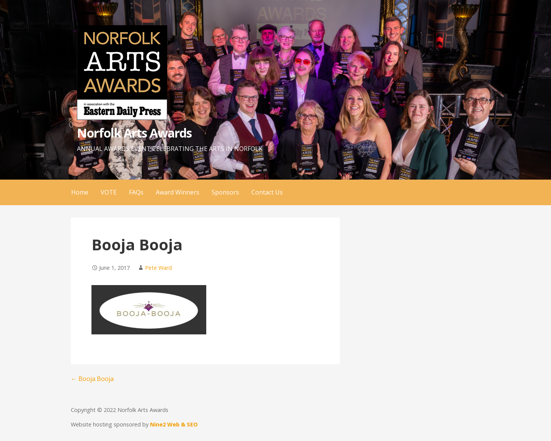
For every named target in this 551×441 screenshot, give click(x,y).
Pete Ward (158, 267)
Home (79, 192)
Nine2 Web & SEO (174, 424)
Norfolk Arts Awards (134, 133)
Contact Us (267, 192)
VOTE (109, 192)
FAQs (136, 192)
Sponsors (225, 192)
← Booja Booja (92, 379)
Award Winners (177, 192)
